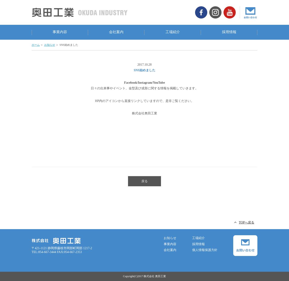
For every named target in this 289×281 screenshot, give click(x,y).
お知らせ (49, 44)
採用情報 (229, 32)
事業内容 (60, 32)
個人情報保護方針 (204, 250)
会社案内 (116, 32)
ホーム (36, 44)
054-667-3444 (47, 252)
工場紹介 (172, 32)
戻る (144, 181)
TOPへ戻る (246, 222)
